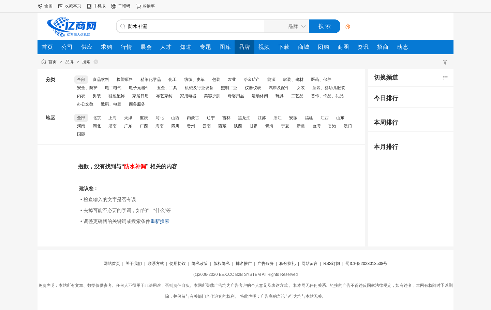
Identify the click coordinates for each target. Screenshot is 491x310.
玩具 (280, 96)
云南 (207, 126)
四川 (175, 126)
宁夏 (285, 126)
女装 (301, 87)
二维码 (124, 5)
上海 (112, 117)
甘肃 (254, 126)
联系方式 (156, 263)
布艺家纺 (164, 96)
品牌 (69, 61)
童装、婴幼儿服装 (328, 87)
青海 (269, 126)
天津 (128, 117)
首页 (52, 61)
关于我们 (133, 263)
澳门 (348, 126)
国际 (81, 134)
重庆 (144, 117)
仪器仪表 (253, 87)
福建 (309, 117)
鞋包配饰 (116, 96)
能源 (271, 79)
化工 (172, 79)
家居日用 (140, 96)
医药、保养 (321, 79)
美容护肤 (212, 96)
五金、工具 (167, 87)
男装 (97, 96)
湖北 (97, 126)
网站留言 (309, 263)
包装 (216, 79)
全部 (81, 79)
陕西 (238, 126)
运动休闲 (260, 96)
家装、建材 (293, 79)
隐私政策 (200, 263)
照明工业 (229, 87)
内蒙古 (193, 117)
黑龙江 (244, 117)
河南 (81, 126)
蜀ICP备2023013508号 (366, 263)
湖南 (112, 126)
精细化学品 (150, 79)
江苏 (262, 117)
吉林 (226, 117)
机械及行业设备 (199, 87)
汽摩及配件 (279, 87)
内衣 (81, 96)
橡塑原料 (125, 79)
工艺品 (297, 96)
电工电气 (113, 87)
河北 (159, 117)
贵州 (191, 126)
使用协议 (177, 263)
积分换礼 (287, 263)
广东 (128, 126)
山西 (175, 117)
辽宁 (211, 117)
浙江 (277, 117)
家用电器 (188, 96)
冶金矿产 (251, 79)
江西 (325, 117)
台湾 (316, 126)
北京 (97, 117)
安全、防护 (87, 87)
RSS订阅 (331, 263)
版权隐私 (221, 263)
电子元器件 (139, 87)
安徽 (293, 117)
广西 (144, 126)
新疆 (301, 126)
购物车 (149, 5)
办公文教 (85, 104)
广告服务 (265, 263)
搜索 (86, 61)
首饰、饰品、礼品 (327, 96)
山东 (340, 117)
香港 (332, 126)
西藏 (222, 126)
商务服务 (137, 104)
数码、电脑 (111, 104)
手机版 (99, 5)
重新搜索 (159, 221)
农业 (232, 79)
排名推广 (244, 263)
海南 (159, 126)
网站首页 (112, 263)
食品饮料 (101, 79)
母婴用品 (236, 96)
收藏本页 (73, 5)
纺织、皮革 (194, 79)
